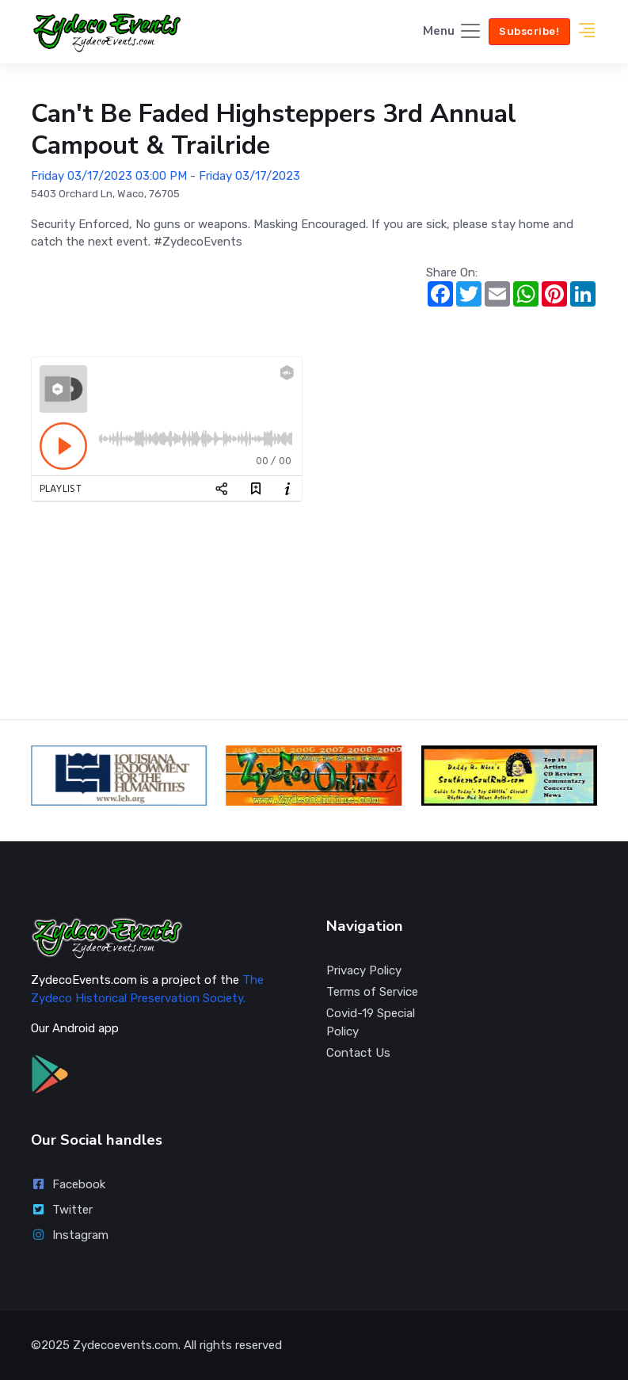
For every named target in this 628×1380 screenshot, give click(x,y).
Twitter (62, 1210)
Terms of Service (372, 992)
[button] (587, 32)
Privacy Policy (364, 970)
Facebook (68, 1184)
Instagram (69, 1235)
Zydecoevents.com (125, 1345)
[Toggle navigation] (452, 32)
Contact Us (358, 1053)
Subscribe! (529, 31)
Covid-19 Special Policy (370, 1022)
